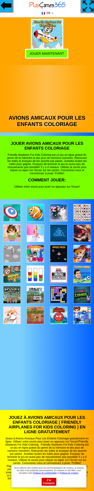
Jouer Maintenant (46, 53)
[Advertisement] (47, 89)
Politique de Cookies (69, 473)
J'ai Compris (49, 482)
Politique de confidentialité (45, 473)
